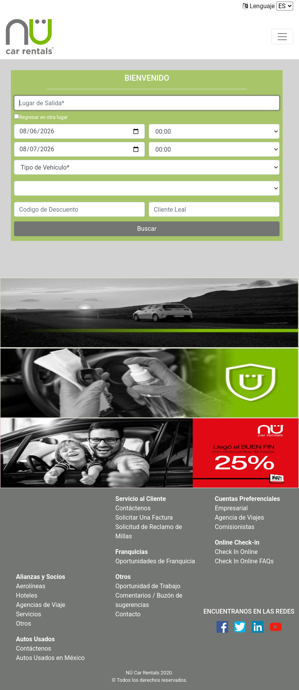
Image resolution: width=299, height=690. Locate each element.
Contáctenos (133, 508)
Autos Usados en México (50, 658)
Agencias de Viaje (40, 605)
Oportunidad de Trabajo (147, 586)
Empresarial (231, 508)
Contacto (128, 614)
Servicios (28, 614)
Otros (23, 623)
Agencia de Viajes (239, 517)
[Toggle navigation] (282, 36)
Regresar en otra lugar (43, 117)
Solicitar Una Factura (143, 517)
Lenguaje (262, 6)
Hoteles (26, 595)
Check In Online (236, 552)
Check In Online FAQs (244, 561)
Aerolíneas (30, 586)
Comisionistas (235, 527)
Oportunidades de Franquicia (155, 561)
